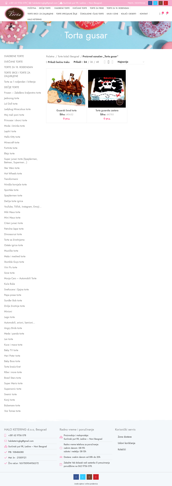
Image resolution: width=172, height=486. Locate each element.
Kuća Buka (9, 284)
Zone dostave (125, 437)
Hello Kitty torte (12, 137)
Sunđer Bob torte (13, 300)
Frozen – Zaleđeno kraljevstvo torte (22, 93)
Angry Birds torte (13, 328)
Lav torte (8, 339)
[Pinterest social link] (166, 3)
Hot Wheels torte (13, 173)
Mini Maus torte (12, 217)
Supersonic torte (12, 389)
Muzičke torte (11, 251)
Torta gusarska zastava (107, 110)
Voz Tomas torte (12, 411)
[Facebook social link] (150, 3)
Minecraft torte (11, 142)
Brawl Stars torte (12, 378)
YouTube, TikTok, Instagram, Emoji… (23, 206)
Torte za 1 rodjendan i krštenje (20, 82)
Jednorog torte (11, 98)
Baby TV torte (11, 350)
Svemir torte (10, 394)
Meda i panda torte (14, 333)
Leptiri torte (10, 131)
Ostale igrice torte (13, 245)
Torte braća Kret (12, 367)
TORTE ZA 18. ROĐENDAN (18, 67)
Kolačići (122, 449)
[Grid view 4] (112, 62)
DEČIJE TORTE (11, 87)
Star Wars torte (12, 168)
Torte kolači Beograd (69, 56)
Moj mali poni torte (14, 115)
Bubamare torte (12, 405)
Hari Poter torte (12, 356)
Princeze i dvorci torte (15, 120)
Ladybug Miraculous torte (17, 109)
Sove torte (9, 273)
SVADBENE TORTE (14, 56)
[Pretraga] (159, 13)
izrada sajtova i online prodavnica (86, 484)
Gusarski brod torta (66, 110)
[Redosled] (131, 62)
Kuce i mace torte (13, 345)
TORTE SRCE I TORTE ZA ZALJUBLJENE (17, 74)
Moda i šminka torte (14, 126)
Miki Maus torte (12, 212)
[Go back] (61, 35)
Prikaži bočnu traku (58, 62)
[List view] (105, 62)
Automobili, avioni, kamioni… (19, 322)
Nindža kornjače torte (15, 184)
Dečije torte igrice (13, 201)
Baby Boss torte (12, 361)
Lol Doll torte (11, 104)
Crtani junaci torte (13, 223)
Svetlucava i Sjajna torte (16, 289)
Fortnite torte (10, 148)
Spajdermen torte (13, 195)
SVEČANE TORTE (13, 61)
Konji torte (9, 400)
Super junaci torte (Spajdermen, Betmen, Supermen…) (21, 160)
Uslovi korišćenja (126, 443)
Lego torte (9, 317)
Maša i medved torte (15, 256)
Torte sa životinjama (14, 240)
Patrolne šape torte (14, 229)
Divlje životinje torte (14, 306)
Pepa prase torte (12, 295)
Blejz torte (9, 153)
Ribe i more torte (13, 372)
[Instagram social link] (161, 3)
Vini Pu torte (10, 267)
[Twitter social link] (155, 3)
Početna (50, 56)
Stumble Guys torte (14, 262)
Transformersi (11, 179)
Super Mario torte (13, 383)
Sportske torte (11, 190)
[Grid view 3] (108, 62)
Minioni (8, 311)
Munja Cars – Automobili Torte (20, 278)
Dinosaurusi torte (13, 234)
